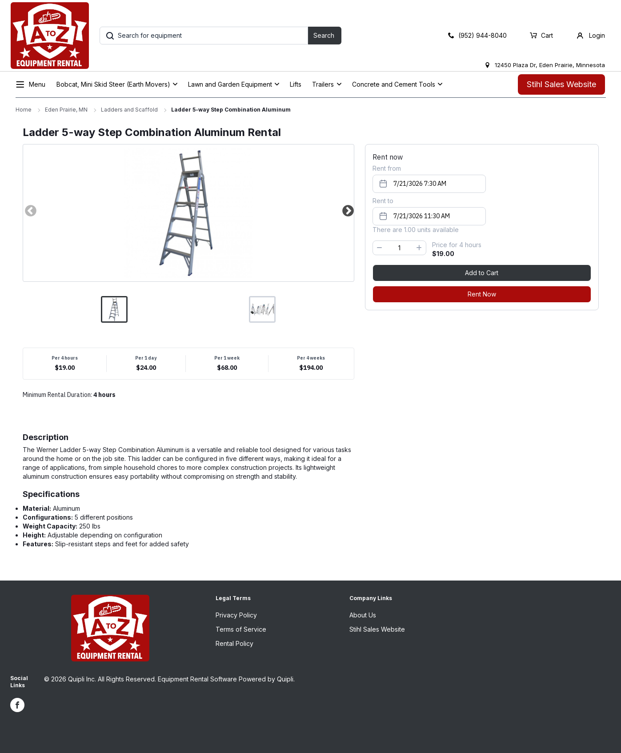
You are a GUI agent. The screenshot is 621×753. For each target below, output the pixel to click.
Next (347, 210)
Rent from (387, 168)
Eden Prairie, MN (66, 109)
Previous (29, 210)
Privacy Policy (236, 615)
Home (24, 109)
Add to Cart (481, 272)
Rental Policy (234, 643)
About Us (362, 615)
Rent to (383, 200)
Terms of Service (241, 629)
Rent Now (482, 294)
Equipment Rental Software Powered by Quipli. (226, 679)
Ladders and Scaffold (129, 109)
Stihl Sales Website (561, 84)
